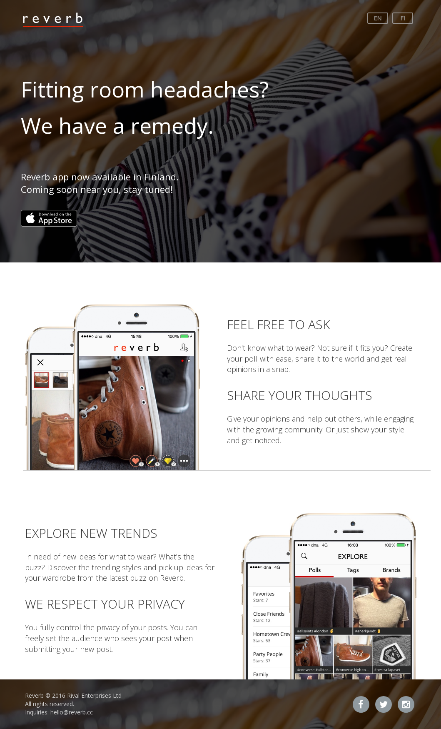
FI (402, 18)
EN (377, 18)
